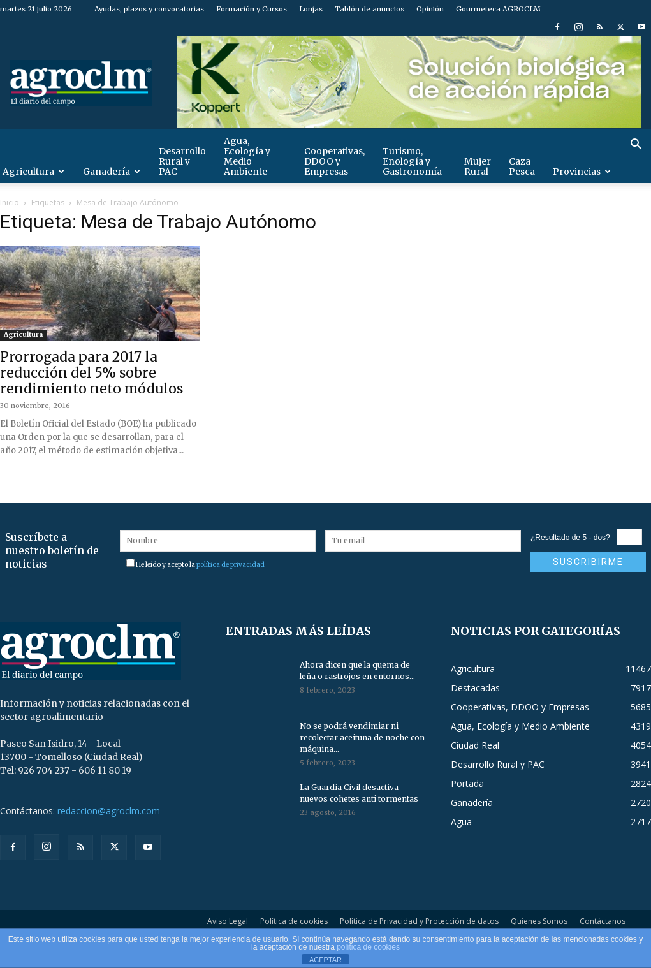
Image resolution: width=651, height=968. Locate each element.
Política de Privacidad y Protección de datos (419, 921)
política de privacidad (230, 565)
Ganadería (111, 171)
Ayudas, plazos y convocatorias (149, 8)
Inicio (9, 202)
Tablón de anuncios (369, 8)
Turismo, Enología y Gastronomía (412, 161)
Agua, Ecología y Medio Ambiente (247, 156)
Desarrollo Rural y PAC (182, 161)
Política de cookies (294, 921)
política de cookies (368, 946)
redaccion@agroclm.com (108, 811)
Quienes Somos (539, 921)
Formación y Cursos (251, 8)
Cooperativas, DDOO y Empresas (334, 161)
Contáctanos (602, 921)
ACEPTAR (325, 960)
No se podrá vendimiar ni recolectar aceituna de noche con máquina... (362, 737)
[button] (635, 146)
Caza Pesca (522, 166)
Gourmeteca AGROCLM (498, 8)
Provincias (582, 171)
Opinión (430, 8)
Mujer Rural (477, 166)
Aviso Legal (227, 921)
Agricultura (23, 334)
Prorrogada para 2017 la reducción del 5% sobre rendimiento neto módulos (91, 372)
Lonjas (311, 8)
